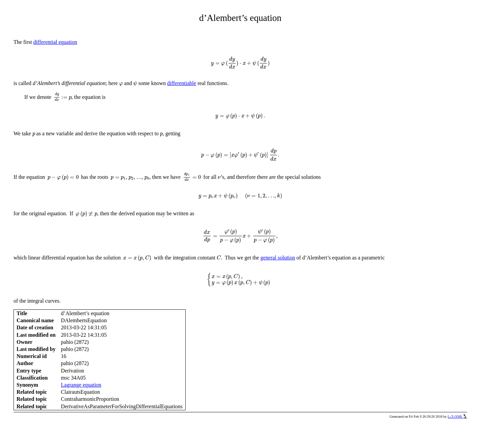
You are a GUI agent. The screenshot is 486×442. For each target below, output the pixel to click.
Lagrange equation (81, 385)
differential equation (55, 42)
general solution (278, 257)
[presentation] (240, 62)
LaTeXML (457, 416)
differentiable (181, 83)
